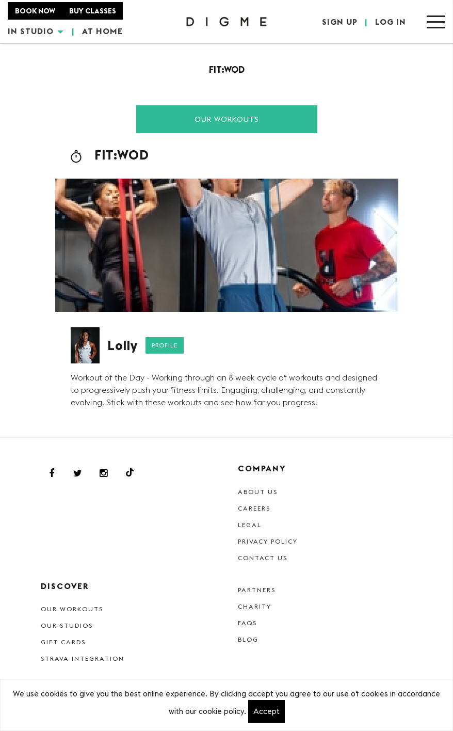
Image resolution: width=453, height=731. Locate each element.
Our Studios (67, 625)
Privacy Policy (268, 541)
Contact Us (262, 558)
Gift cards (63, 642)
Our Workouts (227, 119)
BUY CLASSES (92, 10)
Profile (164, 345)
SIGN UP (340, 22)
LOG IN (390, 22)
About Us (258, 492)
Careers (254, 508)
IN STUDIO (35, 31)
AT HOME (102, 31)
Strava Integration (82, 658)
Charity (254, 606)
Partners (257, 590)
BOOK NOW (35, 10)
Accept (266, 711)
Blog (248, 639)
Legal (250, 525)
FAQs (247, 623)
